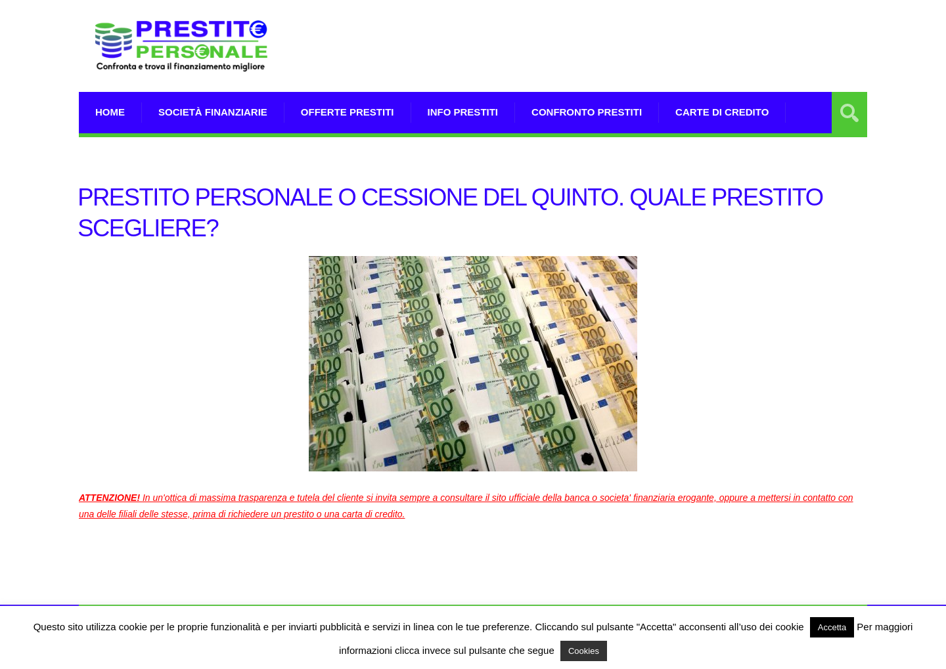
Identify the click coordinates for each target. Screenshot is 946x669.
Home (110, 112)
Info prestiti (463, 112)
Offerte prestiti (347, 112)
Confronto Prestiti (586, 112)
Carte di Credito (722, 112)
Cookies (583, 651)
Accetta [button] (832, 627)
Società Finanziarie (212, 112)
